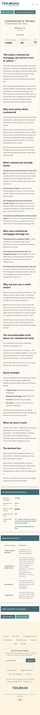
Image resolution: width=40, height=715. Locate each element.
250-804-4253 (17, 682)
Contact (23, 644)
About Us (34, 640)
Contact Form (28, 682)
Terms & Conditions (15, 674)
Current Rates (7, 640)
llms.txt (28, 674)
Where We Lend (21, 640)
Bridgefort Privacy (26, 670)
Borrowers (16, 636)
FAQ (15, 644)
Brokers (6, 636)
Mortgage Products (30, 636)
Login (20, 700)
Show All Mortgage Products (25, 12)
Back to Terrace (7, 12)
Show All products (8, 617)
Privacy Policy (12, 670)
